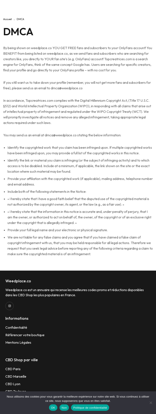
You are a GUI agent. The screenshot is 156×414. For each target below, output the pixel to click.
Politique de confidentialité (90, 407)
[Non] (151, 403)
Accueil (7, 19)
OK (53, 407)
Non (64, 407)
